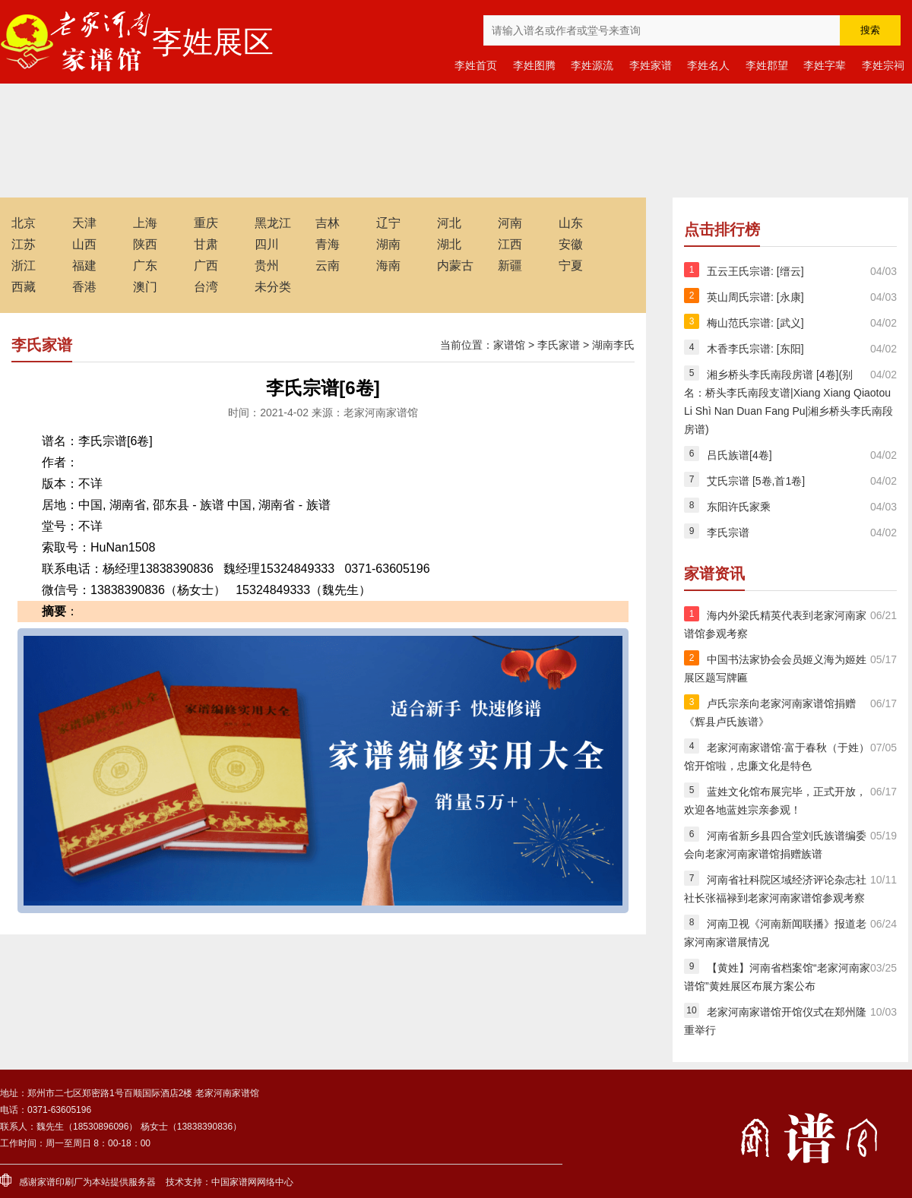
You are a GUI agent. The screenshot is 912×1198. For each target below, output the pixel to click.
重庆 (206, 223)
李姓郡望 (767, 65)
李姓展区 (213, 41)
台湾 (206, 286)
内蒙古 (455, 265)
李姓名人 (708, 65)
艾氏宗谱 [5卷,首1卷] (756, 481)
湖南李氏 (613, 345)
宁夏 (571, 265)
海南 (388, 265)
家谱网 (243, 1182)
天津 (84, 223)
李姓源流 (592, 65)
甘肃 (206, 244)
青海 (327, 244)
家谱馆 (509, 345)
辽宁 (388, 223)
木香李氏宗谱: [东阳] (755, 349)
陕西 (145, 244)
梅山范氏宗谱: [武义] (755, 323)
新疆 (510, 265)
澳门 (145, 286)
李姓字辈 (824, 65)
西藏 (23, 286)
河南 (510, 223)
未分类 (273, 286)
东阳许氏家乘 (739, 507)
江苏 (23, 244)
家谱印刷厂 (60, 1182)
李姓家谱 (650, 65)
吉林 (327, 223)
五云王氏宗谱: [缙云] (755, 271)
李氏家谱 (558, 345)
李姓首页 (475, 65)
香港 (84, 286)
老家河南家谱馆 (76, 42)
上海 (145, 223)
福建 (84, 265)
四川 (267, 244)
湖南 (388, 244)
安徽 (571, 244)
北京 (23, 223)
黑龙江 (273, 223)
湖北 (449, 244)
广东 (145, 265)
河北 (449, 223)
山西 (84, 244)
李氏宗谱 (728, 532)
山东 (571, 223)
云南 (327, 265)
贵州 (267, 265)
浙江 (23, 265)
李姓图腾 (534, 65)
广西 (206, 265)
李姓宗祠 (883, 65)
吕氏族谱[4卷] (739, 455)
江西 (510, 244)
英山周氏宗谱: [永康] (755, 297)
